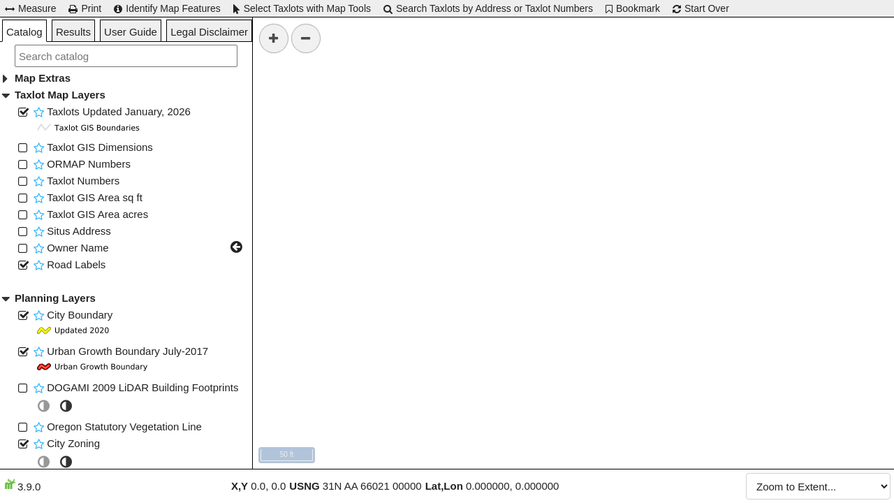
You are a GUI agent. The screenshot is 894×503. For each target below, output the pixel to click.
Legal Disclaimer (209, 32)
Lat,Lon (444, 486)
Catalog (24, 32)
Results (73, 32)
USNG (304, 486)
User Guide (130, 32)
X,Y (239, 486)
